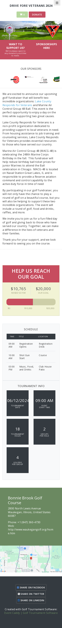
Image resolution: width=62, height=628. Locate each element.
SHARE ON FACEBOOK (31, 587)
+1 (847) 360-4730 (29, 522)
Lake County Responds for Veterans (26, 103)
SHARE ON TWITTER (31, 593)
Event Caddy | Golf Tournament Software (31, 613)
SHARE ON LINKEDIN (31, 600)
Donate (37, 14)
